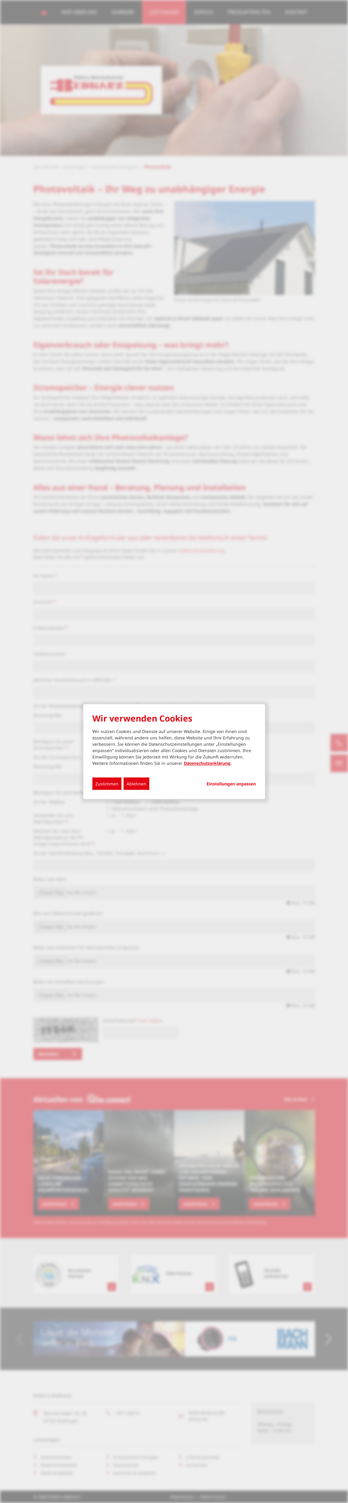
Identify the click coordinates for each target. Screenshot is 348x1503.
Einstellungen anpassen (231, 784)
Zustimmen (106, 783)
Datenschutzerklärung (207, 763)
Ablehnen (136, 783)
